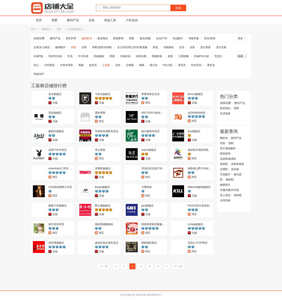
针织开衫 (196, 65)
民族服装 (99, 56)
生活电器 (225, 113)
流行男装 (205, 47)
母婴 (54, 20)
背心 (36, 65)
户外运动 (132, 20)
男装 (59, 29)
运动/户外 (161, 38)
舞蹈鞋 (230, 179)
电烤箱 (238, 195)
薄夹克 (211, 65)
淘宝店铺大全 (127, 294)
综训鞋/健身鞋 (228, 158)
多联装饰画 (237, 163)
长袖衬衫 (125, 56)
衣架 (222, 143)
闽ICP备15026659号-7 (149, 294)
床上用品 (225, 195)
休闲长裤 (141, 56)
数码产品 (73, 20)
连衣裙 (235, 169)
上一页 (104, 266)
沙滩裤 (130, 65)
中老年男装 (66, 65)
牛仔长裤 (83, 56)
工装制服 (183, 56)
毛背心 (218, 56)
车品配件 (178, 38)
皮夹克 (93, 65)
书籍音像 (193, 38)
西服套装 (157, 56)
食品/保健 (145, 38)
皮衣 (118, 65)
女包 (181, 47)
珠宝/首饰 (209, 38)
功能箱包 (168, 47)
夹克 (70, 56)
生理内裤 (225, 200)
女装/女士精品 (42, 47)
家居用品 (102, 38)
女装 (92, 20)
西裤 (112, 56)
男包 (155, 47)
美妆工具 (110, 20)
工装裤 (106, 65)
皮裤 (170, 56)
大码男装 (49, 65)
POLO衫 (168, 65)
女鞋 (84, 47)
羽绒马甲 (39, 73)
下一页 (178, 266)
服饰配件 (60, 47)
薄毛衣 (182, 65)
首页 (39, 20)
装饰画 (224, 163)
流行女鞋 (221, 47)
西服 (81, 65)
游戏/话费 (39, 38)
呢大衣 (154, 65)
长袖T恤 (38, 56)
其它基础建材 (228, 148)
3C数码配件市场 (229, 189)
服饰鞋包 (46, 29)
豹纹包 (224, 137)
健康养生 (225, 184)
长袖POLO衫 (201, 56)
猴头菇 (238, 174)
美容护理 (71, 38)
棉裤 (141, 65)
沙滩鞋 (224, 169)
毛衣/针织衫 (55, 56)
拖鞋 (231, 143)
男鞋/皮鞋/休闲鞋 (102, 47)
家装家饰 (118, 38)
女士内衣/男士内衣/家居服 (132, 47)
